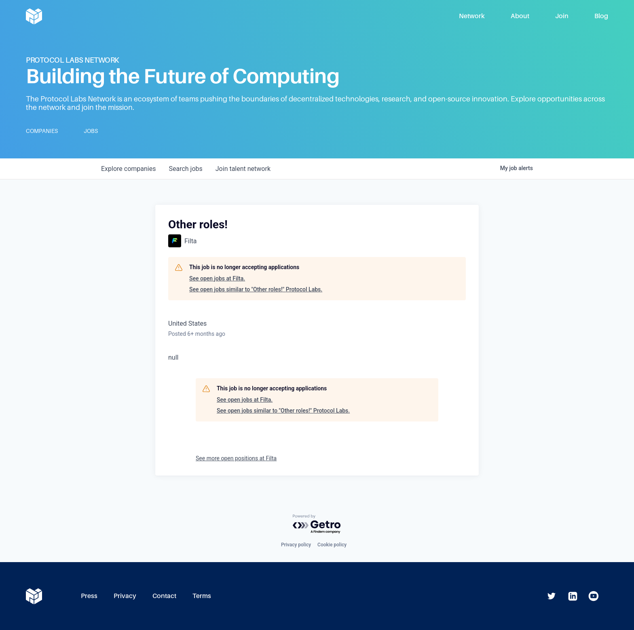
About (520, 16)
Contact (164, 596)
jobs (185, 169)
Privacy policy (296, 545)
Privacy (125, 596)
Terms (201, 596)
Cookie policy (332, 545)
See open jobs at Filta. (217, 278)
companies (128, 169)
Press (89, 596)
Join (561, 16)
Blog (601, 16)
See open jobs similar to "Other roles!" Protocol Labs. (255, 289)
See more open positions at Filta (236, 458)
